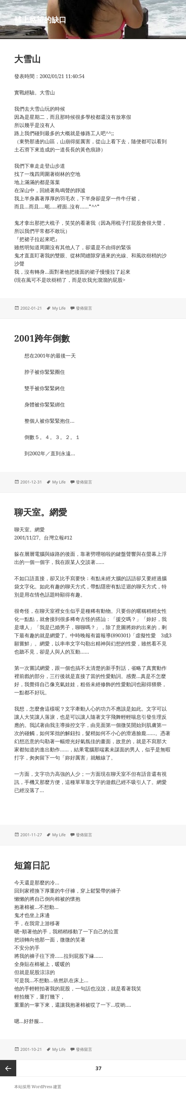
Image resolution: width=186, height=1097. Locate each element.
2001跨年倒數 (42, 338)
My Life (59, 308)
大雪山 (27, 59)
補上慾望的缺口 (40, 19)
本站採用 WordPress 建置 (37, 1087)
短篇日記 (31, 865)
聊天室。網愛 (40, 512)
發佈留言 (84, 308)
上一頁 (8, 1068)
